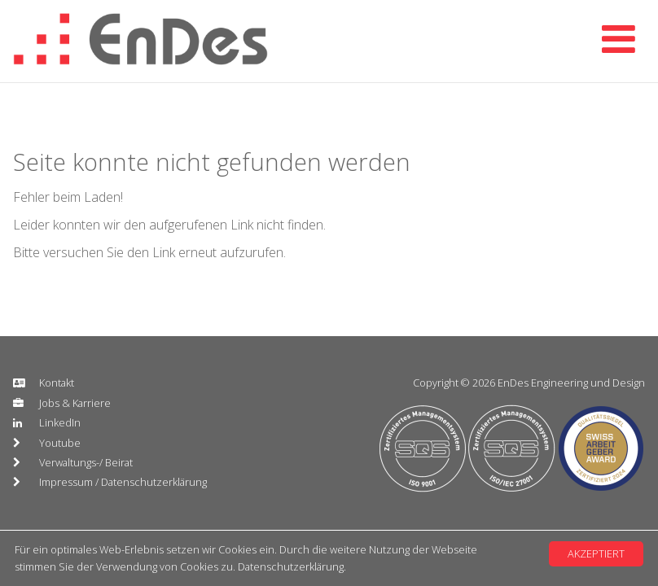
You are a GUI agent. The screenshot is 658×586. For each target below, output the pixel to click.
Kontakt (56, 382)
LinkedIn (60, 422)
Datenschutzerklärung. (292, 566)
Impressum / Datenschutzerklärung (123, 481)
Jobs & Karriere (75, 403)
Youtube (60, 442)
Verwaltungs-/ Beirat (86, 462)
